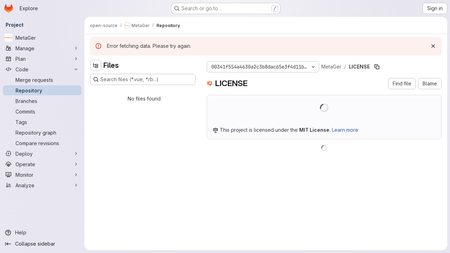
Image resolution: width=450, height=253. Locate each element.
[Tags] (42, 122)
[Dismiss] (433, 46)
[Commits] (42, 111)
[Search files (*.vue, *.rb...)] (142, 79)
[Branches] (42, 101)
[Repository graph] (42, 132)
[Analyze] (42, 185)
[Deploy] (42, 153)
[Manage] (42, 48)
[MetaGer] (42, 38)
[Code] (42, 69)
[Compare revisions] (42, 143)
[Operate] (42, 164)
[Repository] (42, 90)
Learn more (345, 130)
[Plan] (42, 59)
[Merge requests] (42, 80)
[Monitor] (42, 175)
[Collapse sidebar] (42, 244)
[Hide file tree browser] (95, 65)
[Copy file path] (376, 66)
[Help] (42, 233)
